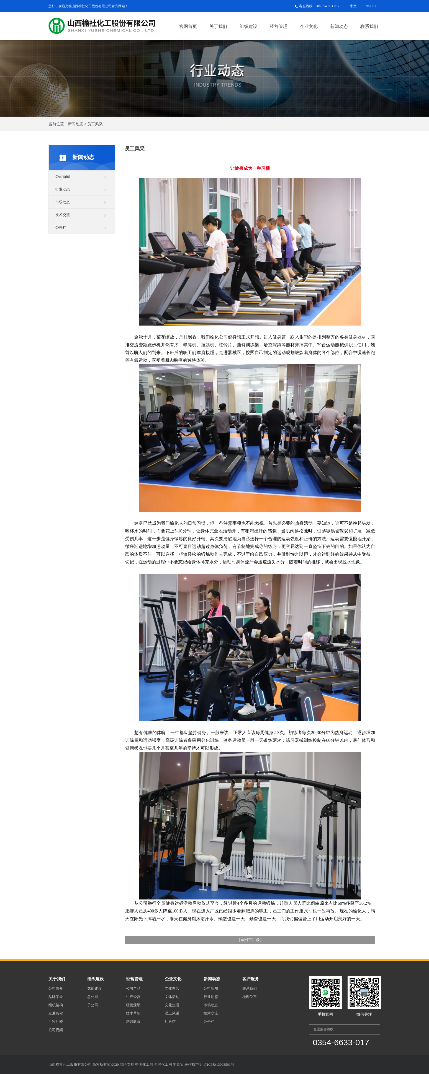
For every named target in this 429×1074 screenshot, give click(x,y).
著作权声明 (193, 1064)
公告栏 (60, 227)
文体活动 (172, 997)
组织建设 (248, 26)
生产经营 (133, 997)
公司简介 (55, 988)
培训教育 (133, 1022)
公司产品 (133, 988)
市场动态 (62, 202)
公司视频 (55, 1030)
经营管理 (278, 26)
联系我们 (369, 26)
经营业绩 (133, 1005)
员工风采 (172, 1013)
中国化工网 (144, 1064)
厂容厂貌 (55, 1022)
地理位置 (249, 997)
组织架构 (55, 1005)
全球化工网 (163, 1064)
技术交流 (62, 215)
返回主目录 (250, 940)
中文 (353, 6)
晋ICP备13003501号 (219, 1064)
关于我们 (218, 26)
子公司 (92, 1005)
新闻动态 (339, 26)
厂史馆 (170, 1022)
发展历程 (55, 1013)
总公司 (92, 997)
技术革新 (133, 1013)
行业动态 (62, 189)
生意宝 (178, 1064)
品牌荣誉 (55, 997)
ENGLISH (370, 6)
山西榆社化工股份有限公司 (92, 6)
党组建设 (94, 988)
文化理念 (172, 988)
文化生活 (172, 1005)
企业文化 (309, 26)
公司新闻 (62, 177)
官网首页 (188, 26)
